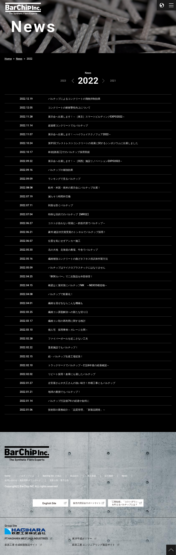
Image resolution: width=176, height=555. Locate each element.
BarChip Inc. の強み (52, 476)
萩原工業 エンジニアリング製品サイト (93, 544)
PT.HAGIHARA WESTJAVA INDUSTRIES (26, 538)
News (19, 58)
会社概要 (109, 476)
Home (8, 58)
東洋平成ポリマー (82, 538)
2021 (113, 80)
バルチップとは (26, 476)
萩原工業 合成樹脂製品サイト (21, 544)
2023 (63, 80)
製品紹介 (74, 476)
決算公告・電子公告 (59, 480)
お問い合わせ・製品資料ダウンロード (23, 480)
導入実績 (91, 476)
